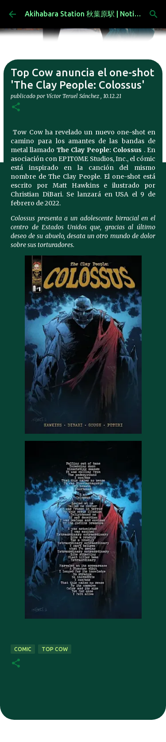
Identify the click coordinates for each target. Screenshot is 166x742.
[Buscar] (153, 14)
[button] (16, 108)
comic (22, 649)
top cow (55, 649)
